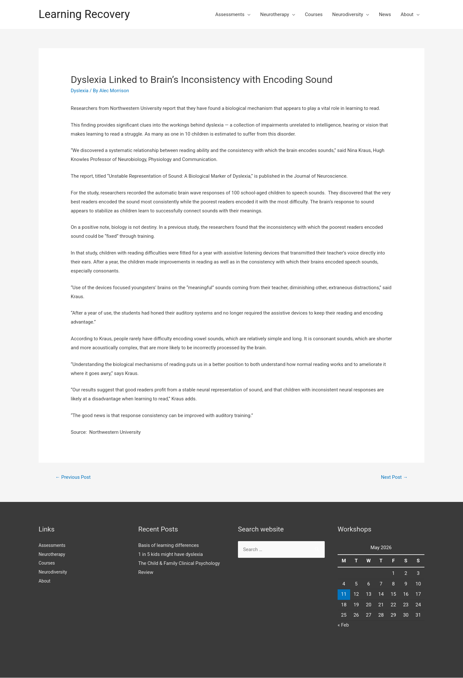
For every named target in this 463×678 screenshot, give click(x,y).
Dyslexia (80, 91)
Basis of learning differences (168, 545)
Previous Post (73, 477)
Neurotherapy (274, 14)
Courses (313, 14)
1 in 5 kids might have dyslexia (171, 554)
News (385, 14)
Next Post (394, 477)
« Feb (343, 625)
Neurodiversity (347, 14)
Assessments (229, 14)
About (407, 14)
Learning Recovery (85, 14)
